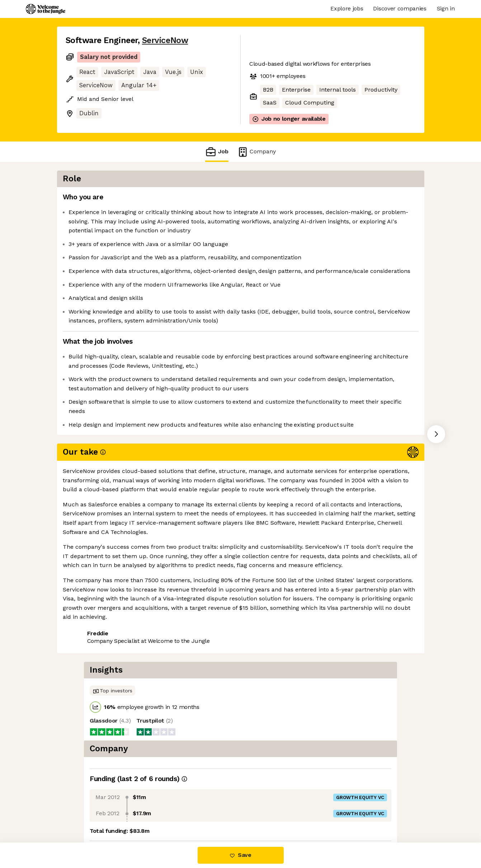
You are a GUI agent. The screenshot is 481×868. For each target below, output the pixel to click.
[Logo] (45, 9)
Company (256, 152)
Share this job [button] (85, 572)
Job (216, 152)
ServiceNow (165, 40)
